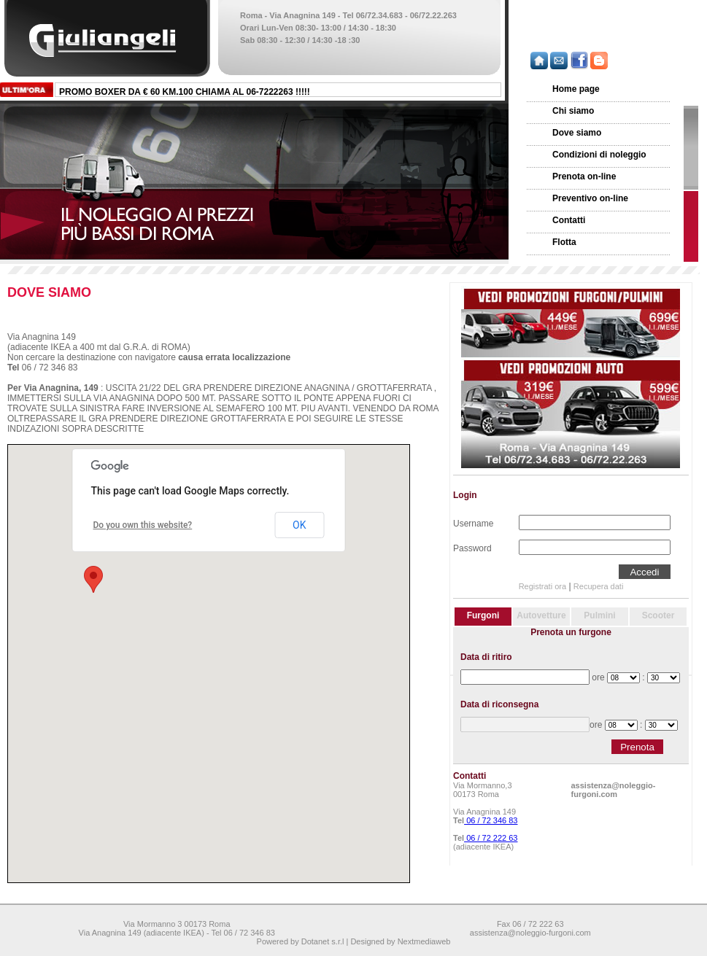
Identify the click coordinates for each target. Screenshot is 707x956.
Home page (576, 89)
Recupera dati (598, 586)
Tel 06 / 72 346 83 (242, 932)
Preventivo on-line (590, 198)
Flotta (564, 242)
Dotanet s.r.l (322, 941)
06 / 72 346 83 (490, 820)
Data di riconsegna (499, 704)
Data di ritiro (486, 657)
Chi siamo (573, 111)
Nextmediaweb (424, 941)
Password (472, 547)
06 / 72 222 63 (490, 837)
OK (299, 525)
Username (473, 522)
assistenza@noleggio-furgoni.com (613, 789)
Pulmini (599, 615)
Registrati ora (542, 586)
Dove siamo (576, 133)
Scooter (658, 615)
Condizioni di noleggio (599, 154)
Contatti (568, 220)
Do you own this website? (143, 525)
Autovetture (541, 615)
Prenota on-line (584, 176)
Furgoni (483, 615)
